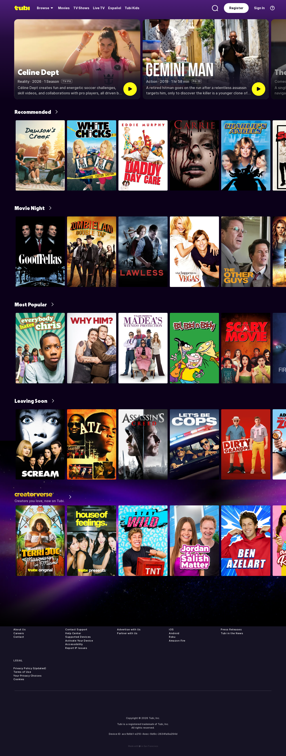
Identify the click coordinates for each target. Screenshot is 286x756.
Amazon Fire (177, 640)
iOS (171, 629)
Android (174, 633)
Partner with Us (127, 633)
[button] (278, 59)
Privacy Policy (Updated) (29, 668)
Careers (18, 633)
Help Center (73, 633)
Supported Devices (78, 636)
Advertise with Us (129, 629)
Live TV (99, 8)
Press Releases (231, 629)
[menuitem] (45, 8)
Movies (64, 8)
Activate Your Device (79, 640)
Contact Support (76, 629)
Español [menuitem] (114, 8)
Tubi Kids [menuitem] (132, 8)
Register (236, 8)
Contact (18, 636)
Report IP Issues (76, 648)
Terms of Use (22, 671)
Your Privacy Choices (27, 675)
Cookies (18, 679)
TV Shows (81, 8)
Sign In (259, 8)
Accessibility (74, 644)
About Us (19, 629)
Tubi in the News (232, 633)
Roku (172, 636)
